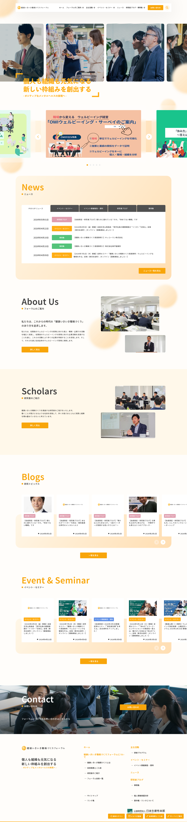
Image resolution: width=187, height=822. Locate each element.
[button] (38, 137)
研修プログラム (140, 753)
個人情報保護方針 (141, 796)
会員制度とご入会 (154, 816)
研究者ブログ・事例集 (134, 7)
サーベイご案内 (175, 816)
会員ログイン (116, 816)
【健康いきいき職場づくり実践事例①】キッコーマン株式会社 (98, 237)
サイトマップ (92, 796)
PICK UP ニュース (36, 208)
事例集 (151, 208)
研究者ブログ (122, 208)
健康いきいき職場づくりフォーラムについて (104, 756)
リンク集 (90, 801)
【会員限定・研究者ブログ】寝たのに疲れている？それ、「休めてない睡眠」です (106, 219)
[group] (93, 134)
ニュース (120, 7)
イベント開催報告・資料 (93, 208)
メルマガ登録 (134, 816)
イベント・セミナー (104, 7)
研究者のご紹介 (93, 773)
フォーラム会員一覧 (95, 778)
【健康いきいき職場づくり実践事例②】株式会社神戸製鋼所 (97, 246)
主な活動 (89, 7)
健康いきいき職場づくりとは (98, 763)
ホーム (61, 7)
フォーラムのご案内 (73, 7)
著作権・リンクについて (144, 801)
